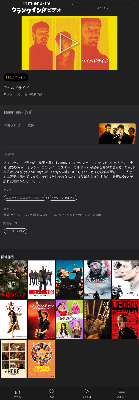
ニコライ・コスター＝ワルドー (25, 198)
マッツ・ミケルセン (62, 198)
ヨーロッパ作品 (15, 231)
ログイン (102, 8)
